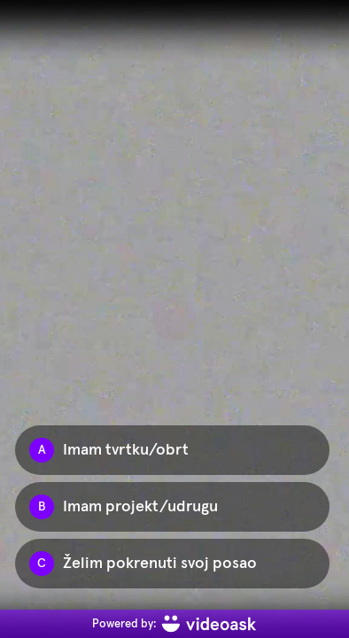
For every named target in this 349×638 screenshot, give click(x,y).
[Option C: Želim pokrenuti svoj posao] (172, 563)
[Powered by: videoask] (174, 624)
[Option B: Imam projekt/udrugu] (172, 507)
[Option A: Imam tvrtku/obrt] (172, 450)
